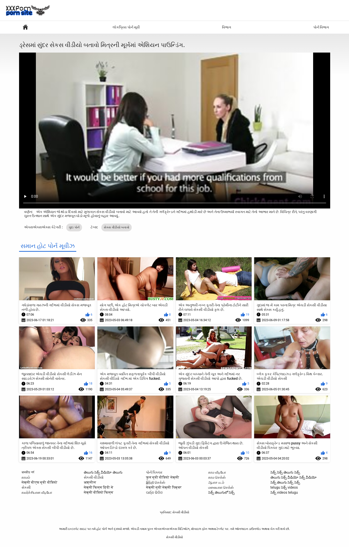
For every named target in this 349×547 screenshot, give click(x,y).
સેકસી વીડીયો (94, 477)
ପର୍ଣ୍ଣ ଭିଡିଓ (154, 492)
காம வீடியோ (217, 472)
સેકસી (26, 487)
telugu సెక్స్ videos (284, 487)
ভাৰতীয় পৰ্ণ (28, 472)
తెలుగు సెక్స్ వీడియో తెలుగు (103, 472)
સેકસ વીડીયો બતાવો (116, 227)
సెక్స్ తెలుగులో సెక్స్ (221, 492)
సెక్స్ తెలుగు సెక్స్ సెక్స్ (285, 482)
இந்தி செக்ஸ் (155, 482)
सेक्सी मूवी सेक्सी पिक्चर (164, 487)
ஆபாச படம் (216, 482)
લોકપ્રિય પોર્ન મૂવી (126, 27)
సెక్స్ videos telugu (284, 492)
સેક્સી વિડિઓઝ (25, 27)
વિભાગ (226, 27)
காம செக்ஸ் (217, 477)
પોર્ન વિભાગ (321, 27)
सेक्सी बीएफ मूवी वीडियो (39, 482)
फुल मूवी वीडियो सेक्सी (162, 477)
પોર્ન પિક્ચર (154, 472)
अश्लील (90, 482)
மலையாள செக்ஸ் (221, 487)
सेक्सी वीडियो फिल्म (99, 492)
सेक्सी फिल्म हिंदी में (98, 487)
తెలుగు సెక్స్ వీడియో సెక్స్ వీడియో (293, 477)
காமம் (26, 477)
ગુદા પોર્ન (74, 227)
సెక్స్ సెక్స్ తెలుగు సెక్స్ (285, 472)
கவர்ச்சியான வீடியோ (37, 492)
